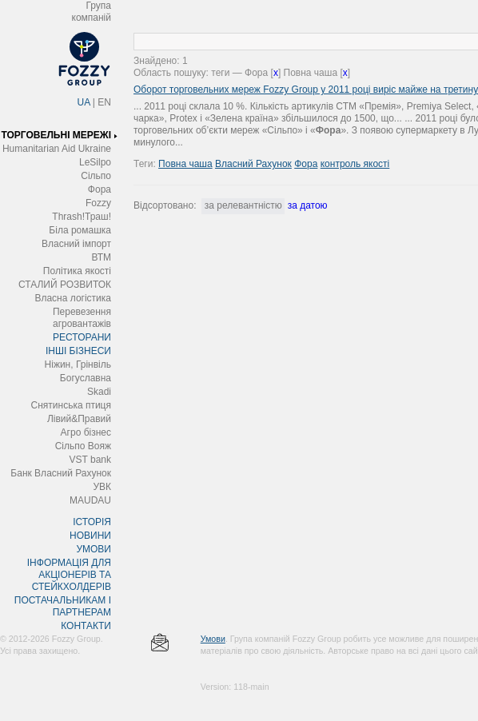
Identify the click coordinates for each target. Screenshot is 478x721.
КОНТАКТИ (86, 625)
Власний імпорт (76, 243)
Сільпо (96, 175)
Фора (99, 189)
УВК (102, 486)
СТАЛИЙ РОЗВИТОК (64, 284)
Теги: (145, 163)
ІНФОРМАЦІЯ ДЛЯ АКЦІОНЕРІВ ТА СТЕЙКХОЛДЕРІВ (69, 574)
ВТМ (101, 257)
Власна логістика (72, 298)
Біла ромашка (80, 230)
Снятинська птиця (71, 405)
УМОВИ (93, 549)
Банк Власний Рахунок (60, 473)
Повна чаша (185, 163)
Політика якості (77, 271)
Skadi (99, 391)
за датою (308, 205)
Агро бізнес (86, 432)
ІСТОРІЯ (92, 522)
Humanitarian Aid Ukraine (56, 148)
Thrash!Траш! (81, 216)
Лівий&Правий (79, 418)
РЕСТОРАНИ (82, 337)
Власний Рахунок (253, 163)
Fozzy (98, 203)
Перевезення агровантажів (82, 317)
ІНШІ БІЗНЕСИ (78, 351)
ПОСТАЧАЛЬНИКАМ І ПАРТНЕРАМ (62, 606)
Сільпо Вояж (83, 446)
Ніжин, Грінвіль (78, 364)
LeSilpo (95, 162)
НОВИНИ (90, 535)
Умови (213, 638)
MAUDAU (90, 500)
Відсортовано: (164, 205)
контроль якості (355, 163)
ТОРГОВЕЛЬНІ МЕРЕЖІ (56, 135)
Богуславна (85, 378)
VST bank (90, 459)
